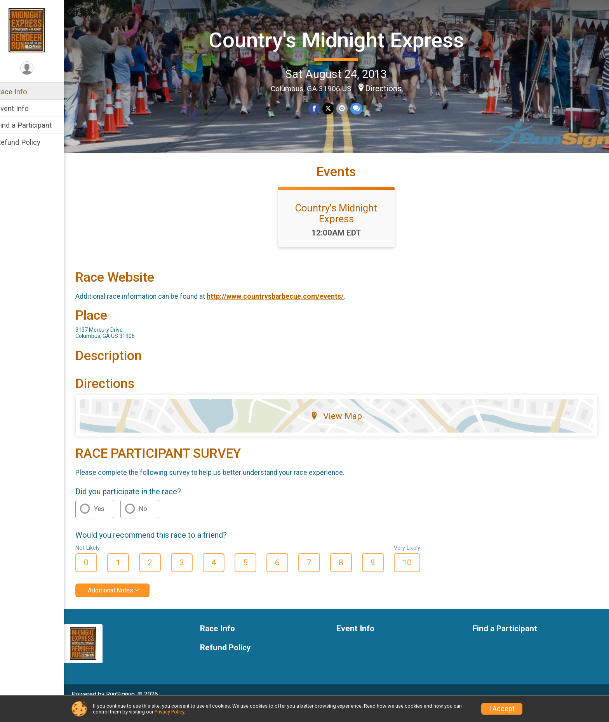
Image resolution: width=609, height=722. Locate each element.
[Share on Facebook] (319, 108)
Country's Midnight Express (341, 40)
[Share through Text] (361, 108)
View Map (341, 429)
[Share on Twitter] (333, 108)
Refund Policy (28, 142)
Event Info (22, 108)
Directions (389, 87)
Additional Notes (120, 604)
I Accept (502, 709)
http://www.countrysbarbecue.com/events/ (285, 310)
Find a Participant (34, 125)
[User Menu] (37, 68)
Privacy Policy (169, 712)
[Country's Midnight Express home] (37, 30)
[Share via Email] (346, 108)
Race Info (21, 92)
